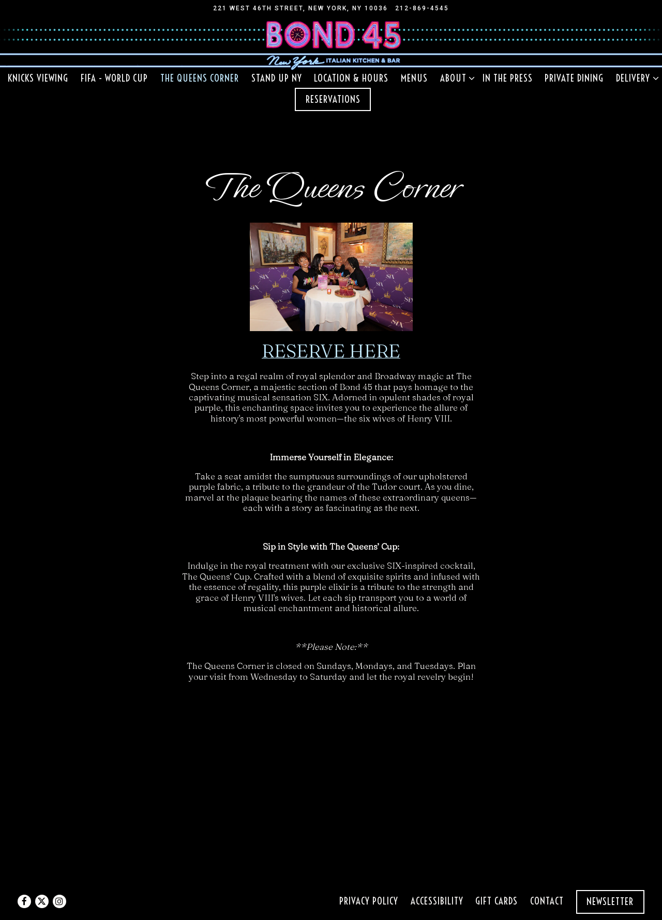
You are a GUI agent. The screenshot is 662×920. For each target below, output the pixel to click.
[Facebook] (24, 901)
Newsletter (610, 902)
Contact (547, 901)
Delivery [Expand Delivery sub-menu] (635, 78)
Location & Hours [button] (351, 78)
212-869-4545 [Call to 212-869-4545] (422, 8)
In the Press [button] (508, 78)
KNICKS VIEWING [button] (38, 78)
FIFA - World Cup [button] (114, 78)
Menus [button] (414, 78)
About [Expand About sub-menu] (455, 78)
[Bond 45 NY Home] (331, 43)
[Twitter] (42, 901)
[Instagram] (59, 901)
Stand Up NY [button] (276, 78)
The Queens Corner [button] (199, 78)
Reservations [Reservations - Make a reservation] (333, 99)
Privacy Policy (368, 901)
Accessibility (437, 901)
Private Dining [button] (574, 78)
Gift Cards (496, 901)
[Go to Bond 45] (300, 8)
